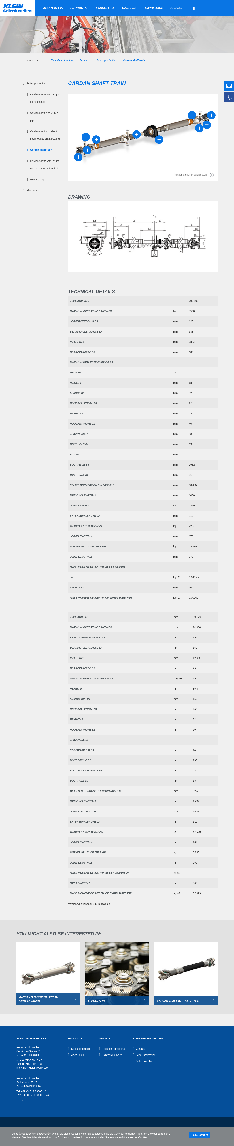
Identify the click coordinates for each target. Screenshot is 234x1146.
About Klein (53, 8)
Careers (129, 8)
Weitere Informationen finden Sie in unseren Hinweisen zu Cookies (110, 1137)
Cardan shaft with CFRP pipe (44, 116)
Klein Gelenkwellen (62, 60)
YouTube (22, 1101)
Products (78, 8)
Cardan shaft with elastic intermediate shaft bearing (45, 135)
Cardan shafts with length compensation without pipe (45, 165)
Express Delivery (112, 1055)
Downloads (153, 8)
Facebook (18, 1101)
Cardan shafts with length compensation (44, 98)
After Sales (32, 190)
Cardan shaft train (134, 60)
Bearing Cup (37, 179)
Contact (140, 1048)
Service (176, 8)
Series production (106, 60)
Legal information (145, 1055)
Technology (104, 8)
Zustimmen (200, 1134)
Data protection (144, 1061)
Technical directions (113, 1048)
